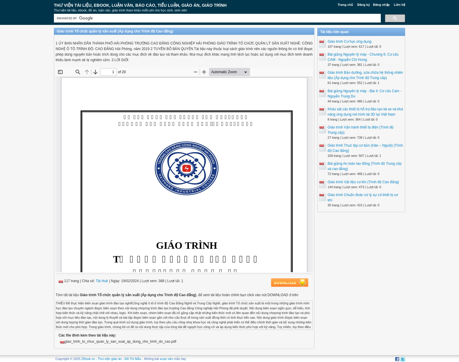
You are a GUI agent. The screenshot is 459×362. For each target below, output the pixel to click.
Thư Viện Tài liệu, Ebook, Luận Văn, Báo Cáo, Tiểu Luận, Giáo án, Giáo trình (140, 5)
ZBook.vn (88, 359)
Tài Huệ (102, 281)
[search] (217, 18)
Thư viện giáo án (110, 359)
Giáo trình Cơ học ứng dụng (349, 42)
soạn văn (166, 359)
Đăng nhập (381, 4)
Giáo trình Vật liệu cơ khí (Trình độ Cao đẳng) (363, 182)
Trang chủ (345, 4)
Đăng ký (363, 4)
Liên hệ (399, 4)
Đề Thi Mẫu (133, 359)
